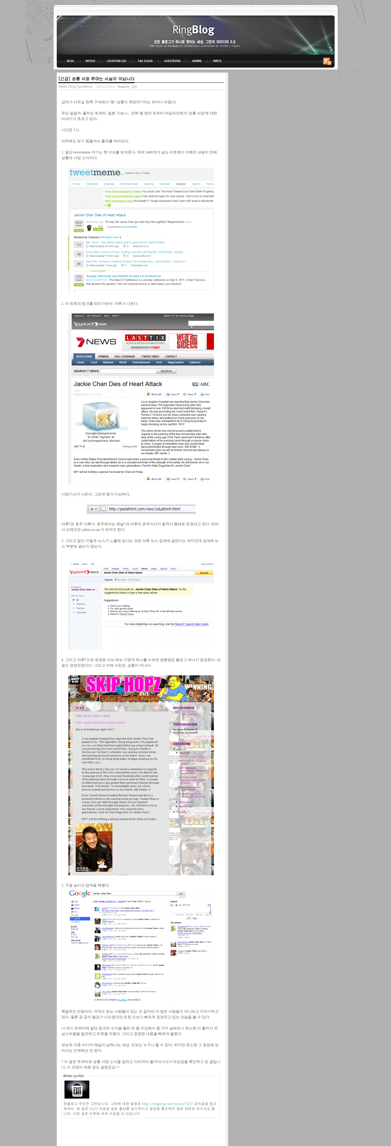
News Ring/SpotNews (76, 86)
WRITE (217, 61)
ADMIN (197, 61)
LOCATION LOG (117, 61)
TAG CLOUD (145, 61)
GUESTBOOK (172, 61)
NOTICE (91, 61)
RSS (328, 61)
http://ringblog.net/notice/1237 (167, 1103)
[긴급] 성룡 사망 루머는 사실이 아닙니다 (96, 79)
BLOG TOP (68, 61)
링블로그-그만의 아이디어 (196, 35)
